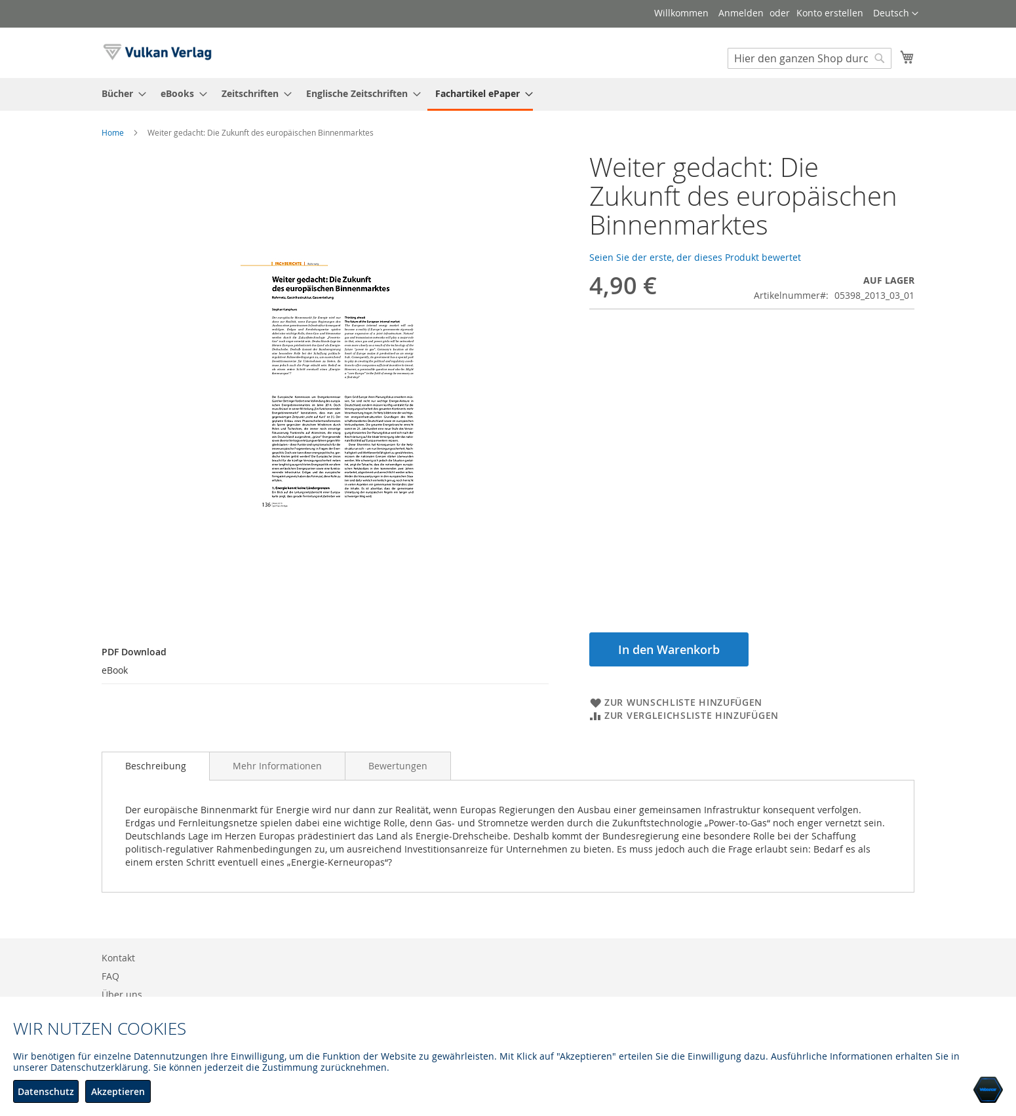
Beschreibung (155, 766)
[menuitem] (120, 93)
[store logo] (157, 52)
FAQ (110, 976)
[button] (895, 14)
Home (113, 132)
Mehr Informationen (277, 766)
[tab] (156, 766)
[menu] (508, 94)
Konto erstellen (829, 13)
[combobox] (809, 58)
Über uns (122, 994)
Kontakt (118, 958)
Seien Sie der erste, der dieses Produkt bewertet (695, 257)
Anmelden (741, 13)
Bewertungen (397, 766)
